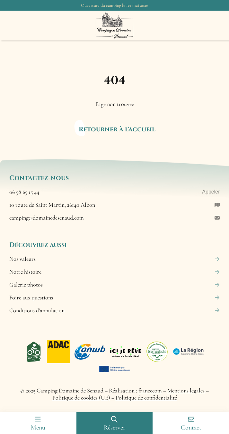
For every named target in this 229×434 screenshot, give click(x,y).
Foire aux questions (114, 297)
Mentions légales (186, 390)
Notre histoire (114, 271)
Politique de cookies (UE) (81, 397)
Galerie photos (114, 284)
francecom (150, 390)
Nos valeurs (114, 258)
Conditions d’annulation (114, 310)
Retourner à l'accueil (117, 129)
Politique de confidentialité (146, 397)
